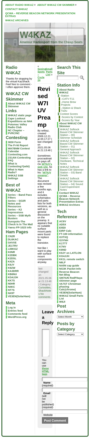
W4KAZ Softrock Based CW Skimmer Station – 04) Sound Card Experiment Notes (71, 184)
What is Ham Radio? (15, 171)
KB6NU (12, 274)
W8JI (62, 301)
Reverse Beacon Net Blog (69, 273)
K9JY (11, 264)
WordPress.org (17, 317)
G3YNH (63, 240)
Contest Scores (69, 114)
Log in (12, 307)
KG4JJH (13, 277)
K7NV (62, 246)
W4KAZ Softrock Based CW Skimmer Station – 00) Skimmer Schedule (71, 133)
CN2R (11, 236)
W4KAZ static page (19, 115)
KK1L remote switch (71, 259)
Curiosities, (44, 287)
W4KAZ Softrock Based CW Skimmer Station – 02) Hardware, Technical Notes (71, 158)
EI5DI (62, 227)
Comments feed (17, 313)
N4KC (11, 286)
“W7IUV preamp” (44, 174)
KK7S (11, 280)
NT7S (11, 290)
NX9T (11, 293)
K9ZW (11, 267)
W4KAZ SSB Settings (15, 177)
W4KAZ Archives (69, 204)
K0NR (11, 252)
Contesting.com (18, 154)
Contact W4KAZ (69, 193)
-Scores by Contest (72, 117)
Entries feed (15, 310)
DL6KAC (13, 239)
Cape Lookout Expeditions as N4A (20, 120)
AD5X (62, 224)
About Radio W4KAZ (66, 91)
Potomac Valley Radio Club (17, 126)
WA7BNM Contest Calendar (19, 150)
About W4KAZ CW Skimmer (70, 125)
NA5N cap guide (69, 265)
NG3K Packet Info (70, 268)
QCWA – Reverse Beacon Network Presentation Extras (71, 199)
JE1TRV (13, 245)
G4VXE (12, 242)
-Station (64, 95)
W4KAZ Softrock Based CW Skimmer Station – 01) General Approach (71, 145)
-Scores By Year (70, 120)
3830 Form (14, 142)
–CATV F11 (67, 98)
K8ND (62, 249)
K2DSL (12, 258)
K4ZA (11, 261)
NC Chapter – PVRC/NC (16, 132)
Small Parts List (49, 72)
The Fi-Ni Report (18, 145)
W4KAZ (35, 35)
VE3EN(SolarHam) (19, 296)
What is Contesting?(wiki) (19, 165)
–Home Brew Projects (68, 103)
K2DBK (12, 255)
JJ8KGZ (13, 249)
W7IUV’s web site (45, 165)
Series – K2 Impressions (15, 211)
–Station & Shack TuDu (71, 109)
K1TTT (63, 243)
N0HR (11, 283)
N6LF (62, 262)
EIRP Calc (65, 230)
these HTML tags (45, 376)
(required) (47, 389)
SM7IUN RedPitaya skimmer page (70, 279)
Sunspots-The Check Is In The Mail (20, 223)
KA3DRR (13, 271)
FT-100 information (70, 234)
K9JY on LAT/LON (70, 253)
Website (48, 420)
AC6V (62, 221)
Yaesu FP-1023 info (20, 227)
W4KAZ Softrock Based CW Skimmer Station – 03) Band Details (71, 171)
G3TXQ (63, 237)
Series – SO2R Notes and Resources (17, 203)
